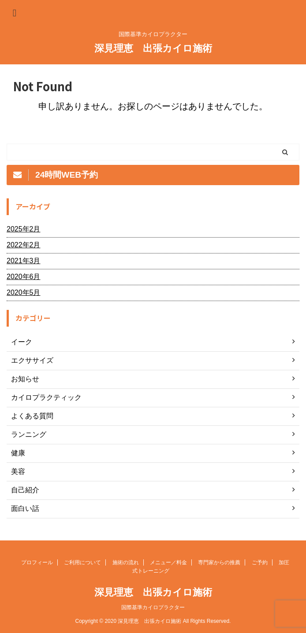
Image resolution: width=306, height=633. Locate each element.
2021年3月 (24, 260)
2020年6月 (24, 276)
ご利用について (82, 562)
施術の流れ (125, 562)
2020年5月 (24, 292)
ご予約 (260, 562)
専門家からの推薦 (219, 562)
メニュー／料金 (168, 562)
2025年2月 (24, 229)
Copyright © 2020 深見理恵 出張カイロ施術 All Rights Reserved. (153, 621)
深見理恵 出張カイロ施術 (153, 48)
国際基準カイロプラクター (153, 607)
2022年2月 (24, 245)
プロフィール (37, 562)
